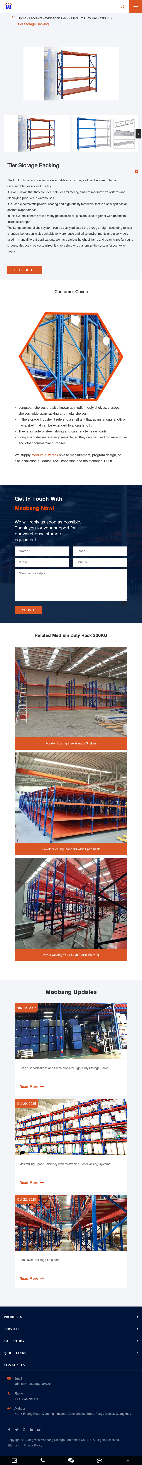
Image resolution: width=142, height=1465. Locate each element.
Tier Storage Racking (33, 24)
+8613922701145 (26, 1398)
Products (35, 18)
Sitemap (13, 1445)
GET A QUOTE (25, 270)
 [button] (138, 134)
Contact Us (14, 1365)
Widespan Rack (56, 18)
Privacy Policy (33, 1445)
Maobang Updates (71, 992)
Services (12, 1329)
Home (22, 18)
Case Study (14, 1341)
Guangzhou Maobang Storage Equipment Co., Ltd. (63, 1440)
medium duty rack (44, 455)
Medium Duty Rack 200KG (90, 18)
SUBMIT (28, 610)
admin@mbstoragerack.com (33, 1383)
